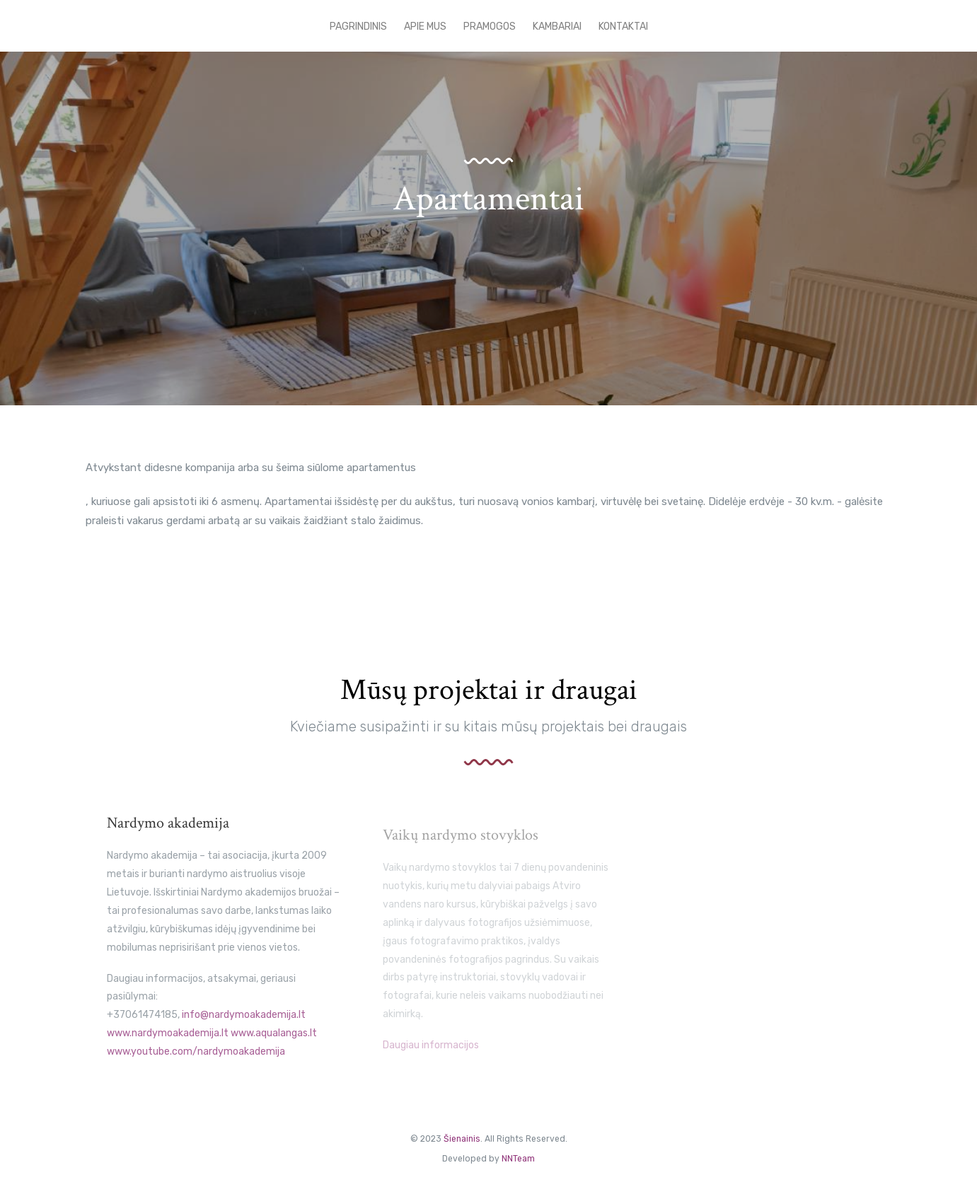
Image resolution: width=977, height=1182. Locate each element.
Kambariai (557, 27)
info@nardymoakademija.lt (244, 1024)
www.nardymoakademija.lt (168, 1042)
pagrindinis (358, 27)
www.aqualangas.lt (274, 1042)
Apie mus (425, 27)
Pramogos (489, 27)
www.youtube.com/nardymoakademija (196, 1061)
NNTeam (518, 1159)
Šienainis (462, 1139)
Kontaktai (623, 27)
